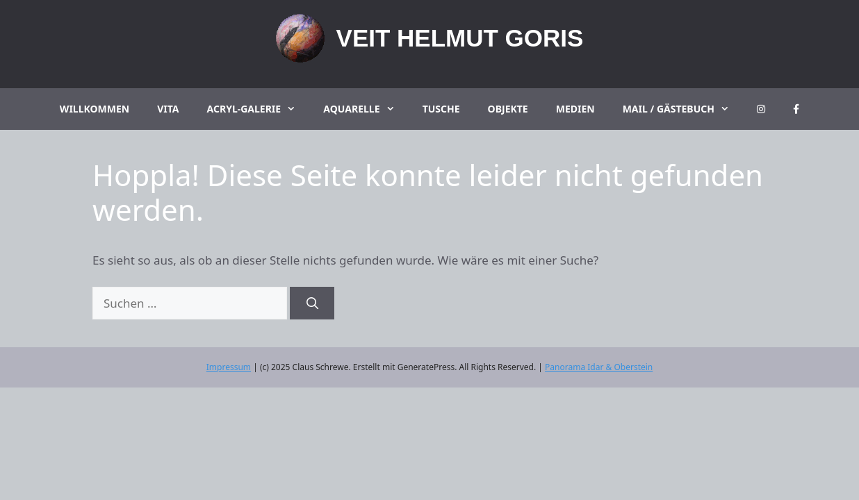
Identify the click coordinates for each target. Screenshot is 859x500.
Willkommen (94, 108)
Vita (168, 108)
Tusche (441, 108)
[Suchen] (312, 303)
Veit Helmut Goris (460, 37)
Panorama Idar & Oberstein (599, 367)
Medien (575, 108)
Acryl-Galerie (258, 109)
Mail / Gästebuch (683, 109)
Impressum (228, 367)
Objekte (508, 108)
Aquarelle (365, 109)
